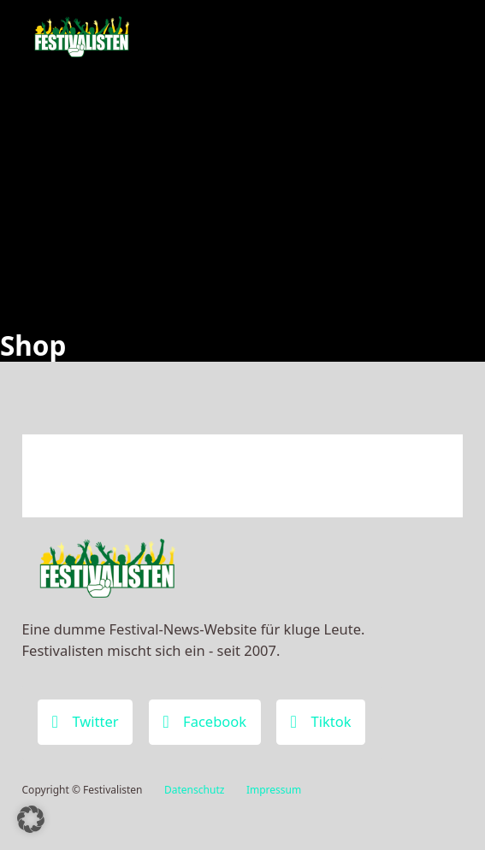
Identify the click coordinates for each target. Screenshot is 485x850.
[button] (31, 819)
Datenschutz (194, 789)
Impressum (273, 789)
